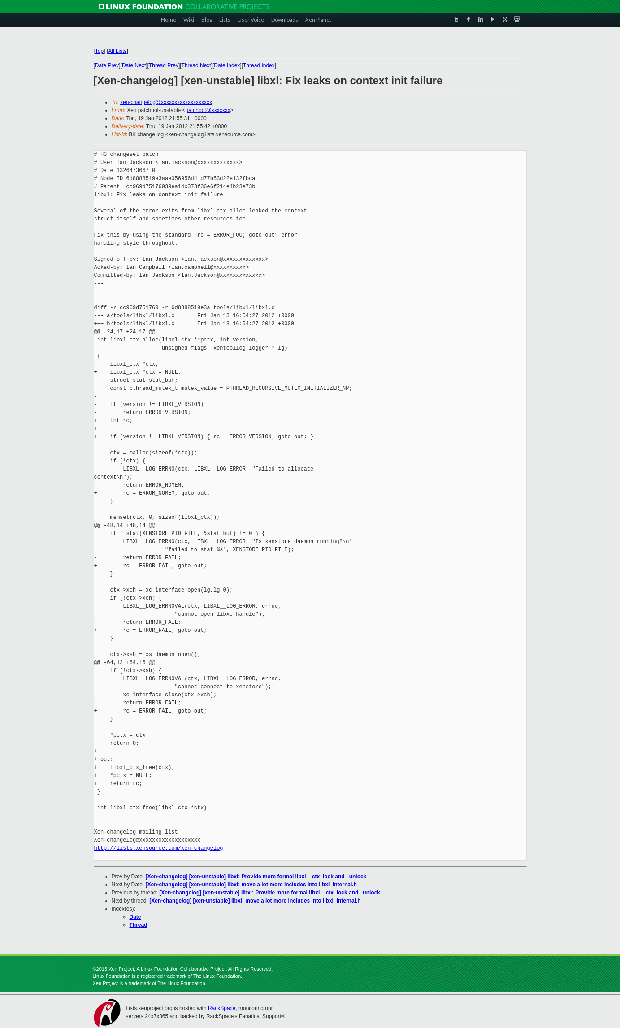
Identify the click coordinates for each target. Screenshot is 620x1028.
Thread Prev (163, 65)
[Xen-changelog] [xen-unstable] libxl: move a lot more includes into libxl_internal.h (251, 884)
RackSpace (221, 1008)
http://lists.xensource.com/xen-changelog (158, 848)
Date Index (227, 65)
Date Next (134, 65)
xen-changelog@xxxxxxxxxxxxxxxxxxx (166, 102)
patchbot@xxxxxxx (208, 110)
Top (99, 51)
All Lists (117, 51)
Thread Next (196, 65)
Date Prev (107, 65)
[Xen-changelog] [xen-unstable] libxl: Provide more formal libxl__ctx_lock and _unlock (256, 876)
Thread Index (259, 65)
